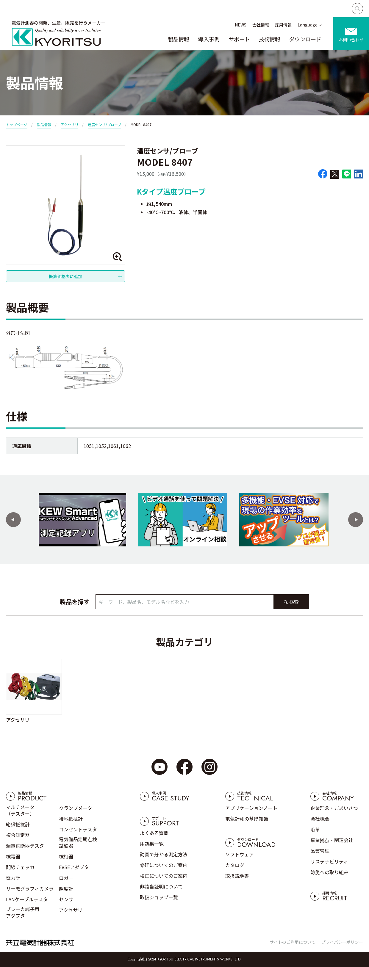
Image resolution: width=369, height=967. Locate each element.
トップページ (16, 124)
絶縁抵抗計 (18, 824)
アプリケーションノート (251, 808)
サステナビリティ (329, 861)
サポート (239, 39)
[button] (13, 519)
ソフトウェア (239, 854)
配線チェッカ (20, 867)
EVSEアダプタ (74, 867)
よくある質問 (154, 833)
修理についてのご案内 (163, 865)
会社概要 (319, 818)
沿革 (315, 829)
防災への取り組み (329, 872)
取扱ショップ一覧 (159, 897)
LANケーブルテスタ (27, 899)
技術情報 (269, 39)
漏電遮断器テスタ (25, 845)
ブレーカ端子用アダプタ (22, 912)
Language (308, 25)
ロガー (66, 877)
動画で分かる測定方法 (163, 854)
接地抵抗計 (71, 818)
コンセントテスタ (78, 829)
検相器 (66, 856)
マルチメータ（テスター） (20, 810)
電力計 (13, 877)
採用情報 (283, 25)
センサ (66, 899)
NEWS (240, 25)
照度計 (66, 888)
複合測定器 (18, 835)
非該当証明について (161, 886)
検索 (294, 601)
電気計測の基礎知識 (246, 818)
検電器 (13, 856)
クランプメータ (75, 808)
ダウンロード (305, 39)
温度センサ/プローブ (104, 124)
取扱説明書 (237, 875)
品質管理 (319, 850)
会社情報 (260, 25)
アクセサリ (69, 124)
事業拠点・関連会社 (331, 840)
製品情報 (178, 39)
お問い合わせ (351, 40)
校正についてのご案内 (163, 875)
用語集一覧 (152, 843)
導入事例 (209, 39)
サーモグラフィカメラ (30, 888)
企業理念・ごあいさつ (334, 808)
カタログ (234, 865)
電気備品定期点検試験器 (78, 842)
